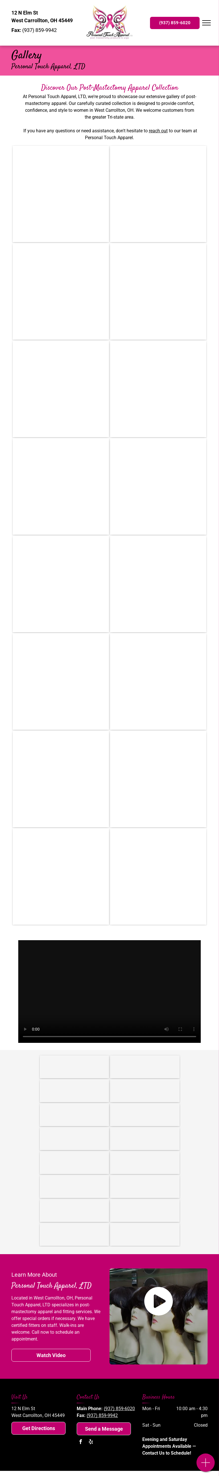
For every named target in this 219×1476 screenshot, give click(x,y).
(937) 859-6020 (119, 1408)
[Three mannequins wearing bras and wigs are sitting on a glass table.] (61, 194)
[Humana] (74, 1138)
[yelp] (90, 1442)
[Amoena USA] (145, 1066)
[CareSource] (74, 1162)
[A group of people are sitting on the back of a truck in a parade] (158, 291)
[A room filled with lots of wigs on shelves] (61, 584)
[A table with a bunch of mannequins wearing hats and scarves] (61, 779)
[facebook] (80, 1442)
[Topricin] (74, 1090)
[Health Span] (145, 1186)
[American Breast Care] (74, 1066)
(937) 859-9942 (102, 1415)
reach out (158, 130)
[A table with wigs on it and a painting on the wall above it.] (158, 779)
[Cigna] (145, 1138)
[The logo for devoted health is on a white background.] (74, 1234)
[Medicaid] (145, 1162)
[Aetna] (145, 1114)
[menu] (206, 22)
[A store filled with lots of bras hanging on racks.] (61, 681)
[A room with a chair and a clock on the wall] (61, 486)
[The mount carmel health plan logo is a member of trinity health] (145, 1234)
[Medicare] (74, 1114)
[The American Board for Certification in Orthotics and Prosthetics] (145, 1090)
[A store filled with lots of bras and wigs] (158, 876)
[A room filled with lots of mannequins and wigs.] (158, 584)
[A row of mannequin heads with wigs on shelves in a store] (158, 486)
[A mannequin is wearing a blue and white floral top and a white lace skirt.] (158, 389)
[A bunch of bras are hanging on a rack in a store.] (61, 389)
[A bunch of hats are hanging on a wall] (158, 681)
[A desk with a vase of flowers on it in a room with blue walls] (61, 291)
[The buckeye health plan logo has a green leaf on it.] (145, 1210)
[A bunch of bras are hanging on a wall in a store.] (61, 876)
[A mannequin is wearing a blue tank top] (158, 194)
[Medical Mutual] (74, 1186)
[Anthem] (74, 1210)
